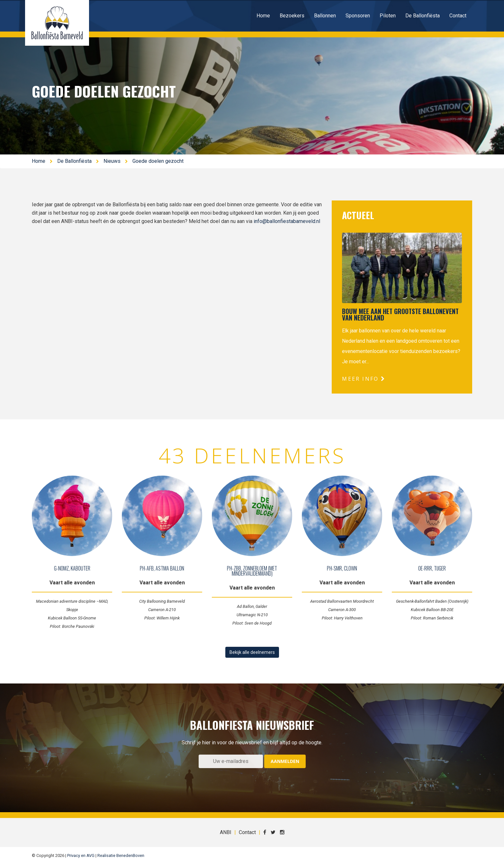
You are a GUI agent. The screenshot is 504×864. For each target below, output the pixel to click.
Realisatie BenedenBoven (120, 855)
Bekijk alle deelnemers (252, 652)
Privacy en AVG (80, 855)
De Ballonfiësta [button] (422, 16)
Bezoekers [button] (292, 16)
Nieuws (112, 161)
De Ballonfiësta (74, 161)
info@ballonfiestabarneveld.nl (287, 221)
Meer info (363, 378)
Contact (457, 16)
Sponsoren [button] (358, 16)
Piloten (388, 16)
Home (263, 16)
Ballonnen (325, 16)
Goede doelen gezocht (158, 161)
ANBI (225, 832)
